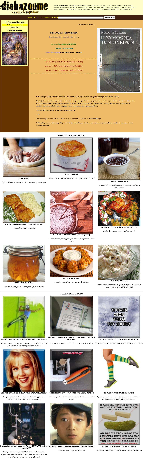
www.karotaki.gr (95, 119)
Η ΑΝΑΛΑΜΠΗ (112, 97)
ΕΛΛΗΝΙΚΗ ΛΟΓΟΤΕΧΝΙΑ (72, 52)
